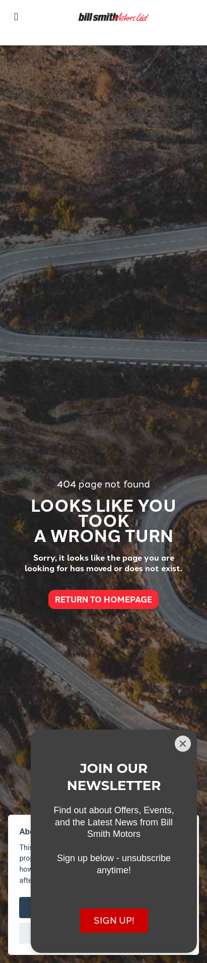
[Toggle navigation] (16, 17)
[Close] (183, 744)
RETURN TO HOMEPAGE (103, 599)
